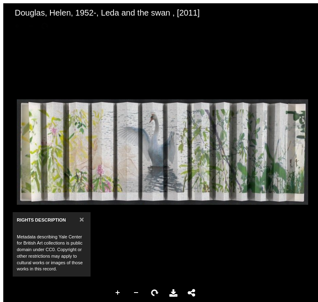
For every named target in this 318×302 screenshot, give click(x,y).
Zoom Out (136, 293)
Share (192, 293)
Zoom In (118, 293)
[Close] (81, 219)
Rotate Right (155, 293)
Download (173, 293)
